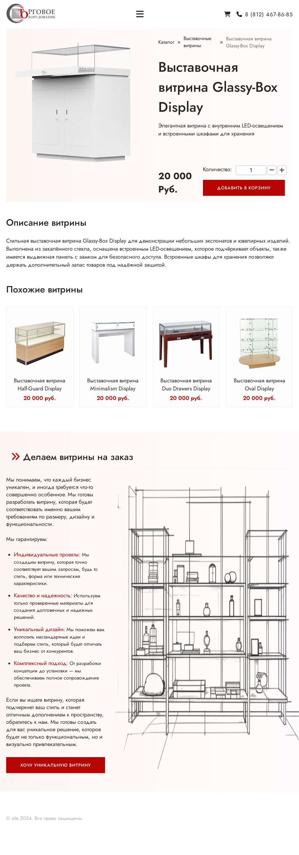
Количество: (217, 169)
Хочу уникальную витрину (55, 765)
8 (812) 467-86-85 (269, 14)
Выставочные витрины (197, 42)
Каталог (166, 42)
